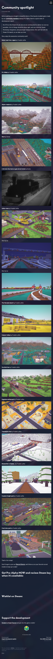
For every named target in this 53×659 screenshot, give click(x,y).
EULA (3, 653)
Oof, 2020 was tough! (45, 639)
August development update (9, 639)
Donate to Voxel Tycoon (9, 623)
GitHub (12, 648)
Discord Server (20, 564)
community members (12, 18)
